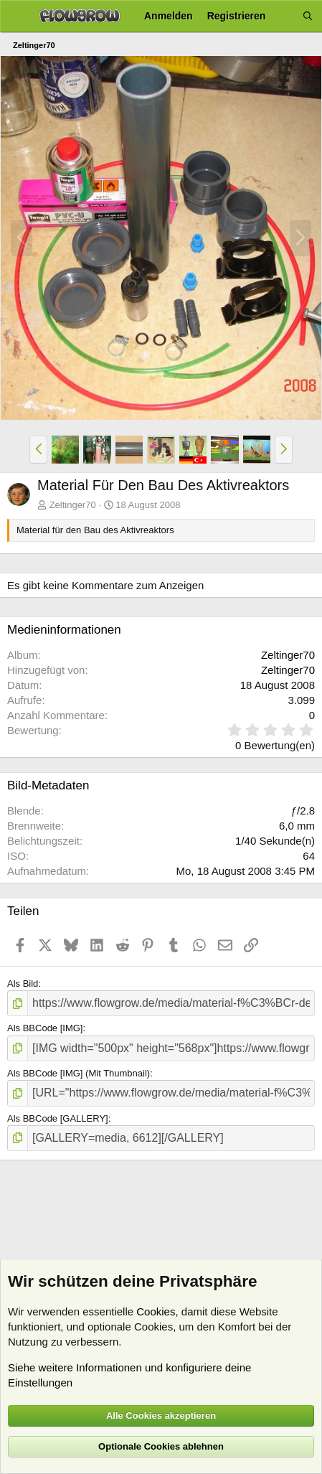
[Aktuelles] (284, 16)
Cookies (155, 1311)
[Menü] (16, 16)
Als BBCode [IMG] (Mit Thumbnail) (78, 1073)
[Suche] (307, 16)
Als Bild (22, 983)
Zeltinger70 (72, 504)
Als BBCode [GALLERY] (57, 1118)
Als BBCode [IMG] (44, 1028)
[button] (38, 449)
